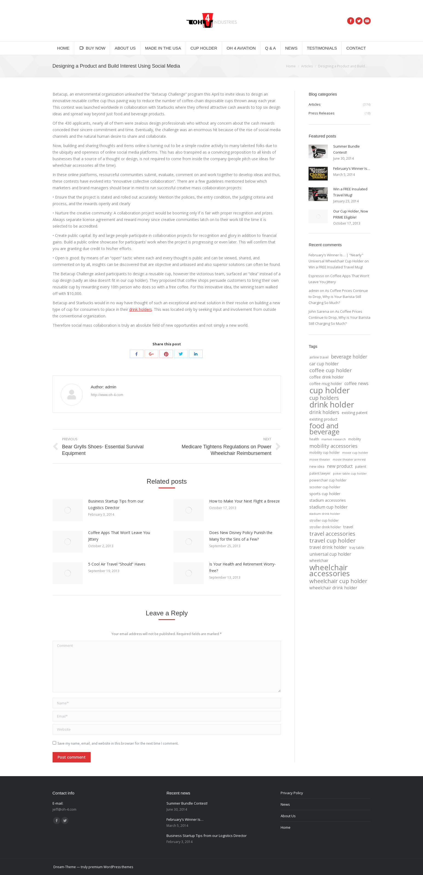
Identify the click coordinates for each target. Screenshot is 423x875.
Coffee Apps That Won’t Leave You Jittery (119, 536)
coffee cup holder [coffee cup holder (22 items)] (330, 370)
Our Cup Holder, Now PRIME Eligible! (350, 214)
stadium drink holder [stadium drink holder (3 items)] (324, 514)
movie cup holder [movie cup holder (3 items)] (355, 453)
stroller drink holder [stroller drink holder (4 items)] (325, 527)
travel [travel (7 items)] (348, 526)
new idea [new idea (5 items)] (316, 466)
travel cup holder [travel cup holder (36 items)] (332, 540)
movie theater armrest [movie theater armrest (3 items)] (349, 459)
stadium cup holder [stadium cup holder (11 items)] (328, 507)
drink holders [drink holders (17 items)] (324, 412)
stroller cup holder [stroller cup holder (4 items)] (324, 520)
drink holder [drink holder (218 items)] (331, 404)
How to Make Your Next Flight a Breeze (244, 501)
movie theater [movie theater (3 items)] (319, 459)
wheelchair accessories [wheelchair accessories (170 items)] (329, 570)
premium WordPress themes (110, 867)
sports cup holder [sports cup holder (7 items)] (324, 493)
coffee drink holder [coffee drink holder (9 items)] (326, 377)
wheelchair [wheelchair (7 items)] (318, 560)
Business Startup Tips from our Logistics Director (115, 504)
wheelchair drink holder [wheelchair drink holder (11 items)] (333, 588)
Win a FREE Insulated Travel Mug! (350, 192)
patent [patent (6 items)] (360, 466)
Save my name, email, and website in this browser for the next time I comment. (118, 743)
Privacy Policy (292, 792)
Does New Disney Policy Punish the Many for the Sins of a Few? (240, 536)
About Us (288, 815)
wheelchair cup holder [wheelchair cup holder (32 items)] (338, 581)
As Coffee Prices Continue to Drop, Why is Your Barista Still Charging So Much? (338, 296)
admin (314, 290)
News (285, 804)
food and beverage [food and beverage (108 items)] (324, 429)
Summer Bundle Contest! (346, 149)
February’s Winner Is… (351, 168)
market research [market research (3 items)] (333, 439)
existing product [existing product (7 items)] (323, 419)
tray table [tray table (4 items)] (356, 547)
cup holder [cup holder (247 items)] (329, 390)
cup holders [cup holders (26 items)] (324, 398)
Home (291, 66)
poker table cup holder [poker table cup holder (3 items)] (350, 473)
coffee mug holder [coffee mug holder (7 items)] (325, 383)
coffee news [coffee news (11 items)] (356, 383)
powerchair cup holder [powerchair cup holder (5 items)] (328, 480)
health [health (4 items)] (314, 439)
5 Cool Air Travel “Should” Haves (116, 564)
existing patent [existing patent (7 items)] (355, 412)
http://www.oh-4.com (107, 394)
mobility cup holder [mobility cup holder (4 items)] (324, 452)
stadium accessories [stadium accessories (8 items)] (327, 500)
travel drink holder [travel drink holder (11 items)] (328, 547)
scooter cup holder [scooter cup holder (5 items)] (324, 487)
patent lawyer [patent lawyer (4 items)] (319, 473)
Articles (307, 66)
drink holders (140, 309)
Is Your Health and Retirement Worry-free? (242, 567)
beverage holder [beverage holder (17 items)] (349, 357)
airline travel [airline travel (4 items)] (319, 357)
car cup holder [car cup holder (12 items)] (324, 364)
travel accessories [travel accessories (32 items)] (332, 533)
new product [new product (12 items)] (340, 466)
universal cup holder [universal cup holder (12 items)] (330, 554)
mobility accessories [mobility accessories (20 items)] (333, 446)
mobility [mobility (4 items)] (354, 439)
